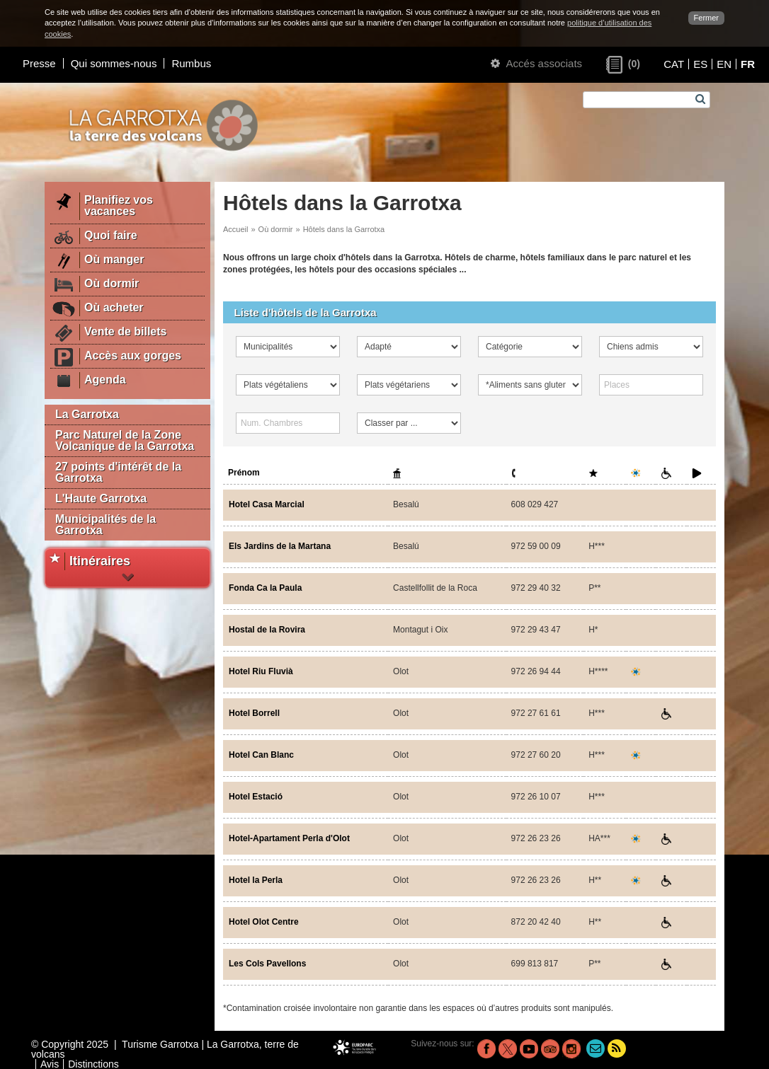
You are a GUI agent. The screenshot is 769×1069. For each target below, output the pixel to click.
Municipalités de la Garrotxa (105, 524)
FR (748, 64)
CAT (673, 64)
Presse (39, 63)
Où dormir (275, 229)
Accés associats (536, 63)
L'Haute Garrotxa (101, 498)
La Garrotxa (87, 414)
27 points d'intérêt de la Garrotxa (118, 472)
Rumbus (191, 63)
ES (700, 64)
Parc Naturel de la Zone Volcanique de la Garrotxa (124, 440)
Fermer (706, 17)
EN (724, 64)
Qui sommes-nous (114, 63)
